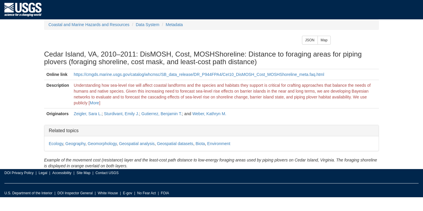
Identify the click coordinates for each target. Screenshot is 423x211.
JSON (310, 40)
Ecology (56, 143)
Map (324, 40)
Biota (200, 143)
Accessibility (61, 173)
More (94, 103)
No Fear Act (146, 193)
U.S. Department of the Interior (28, 193)
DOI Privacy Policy (18, 173)
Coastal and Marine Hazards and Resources (88, 24)
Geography (75, 143)
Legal (42, 173)
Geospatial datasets (175, 143)
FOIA (165, 193)
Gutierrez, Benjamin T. (161, 113)
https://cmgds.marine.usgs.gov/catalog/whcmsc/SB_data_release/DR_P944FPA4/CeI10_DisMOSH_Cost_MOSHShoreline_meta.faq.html (199, 74)
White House (108, 193)
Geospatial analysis (137, 143)
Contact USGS (107, 173)
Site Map (83, 173)
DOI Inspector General (75, 193)
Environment (218, 143)
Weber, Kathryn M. (209, 113)
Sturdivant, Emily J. (121, 113)
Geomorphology (102, 143)
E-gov (127, 193)
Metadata (174, 24)
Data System (147, 24)
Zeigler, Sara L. (88, 113)
